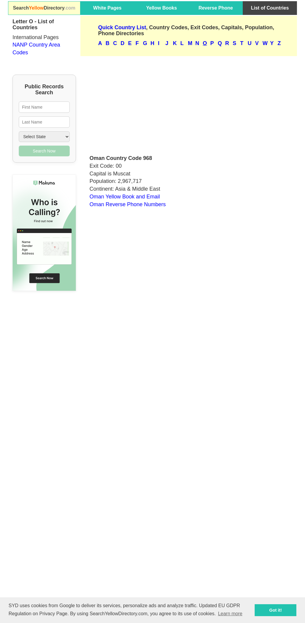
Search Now (44, 151)
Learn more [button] (230, 613)
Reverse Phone (215, 7)
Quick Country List (122, 27)
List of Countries (270, 7)
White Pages (107, 7)
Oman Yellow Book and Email (125, 197)
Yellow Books (161, 7)
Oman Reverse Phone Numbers (128, 204)
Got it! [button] (275, 610)
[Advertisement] (189, 103)
